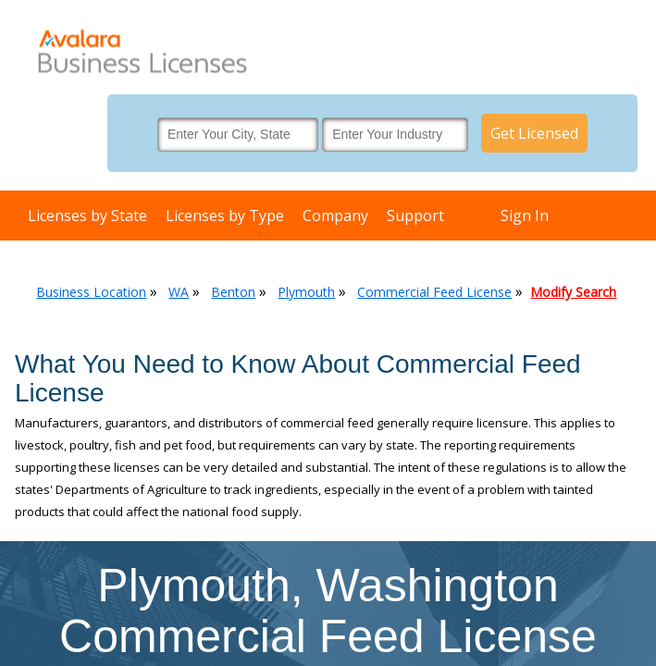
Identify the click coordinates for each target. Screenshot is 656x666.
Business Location (91, 292)
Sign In (525, 215)
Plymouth (306, 292)
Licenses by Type (225, 215)
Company (335, 215)
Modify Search (573, 292)
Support (415, 215)
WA (178, 292)
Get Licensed (534, 133)
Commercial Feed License (434, 292)
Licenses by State (87, 215)
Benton (233, 292)
